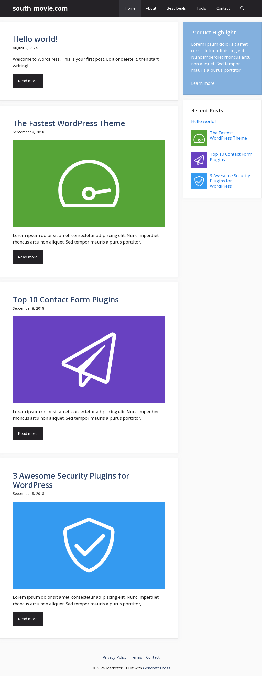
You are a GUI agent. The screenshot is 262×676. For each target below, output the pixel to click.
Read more (28, 80)
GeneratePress (156, 667)
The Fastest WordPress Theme (69, 123)
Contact (223, 8)
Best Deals (176, 8)
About (151, 8)
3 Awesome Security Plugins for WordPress (71, 480)
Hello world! (35, 39)
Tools (201, 8)
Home (130, 8)
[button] (242, 8)
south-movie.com (40, 8)
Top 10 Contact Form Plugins (66, 299)
